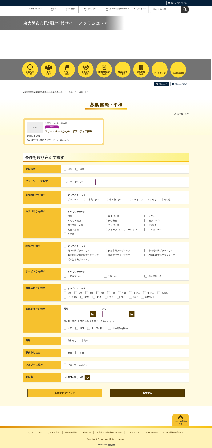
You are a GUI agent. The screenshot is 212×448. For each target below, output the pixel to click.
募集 (71, 92)
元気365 (111, 445)
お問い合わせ (70, 9)
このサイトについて (34, 9)
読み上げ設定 (181, 84)
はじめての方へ (35, 432)
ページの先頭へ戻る (180, 422)
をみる (104, 73)
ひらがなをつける (179, 3)
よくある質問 (53, 432)
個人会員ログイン (90, 9)
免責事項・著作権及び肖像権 (109, 432)
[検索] (185, 9)
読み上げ (163, 84)
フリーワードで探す (37, 181)
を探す (48, 73)
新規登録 (53, 9)
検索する (147, 393)
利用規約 (87, 432)
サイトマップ (133, 432)
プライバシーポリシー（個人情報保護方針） (164, 432)
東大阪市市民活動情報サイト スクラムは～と (42, 92)
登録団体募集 (71, 432)
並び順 (29, 376)
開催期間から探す (35, 309)
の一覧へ (30, 73)
